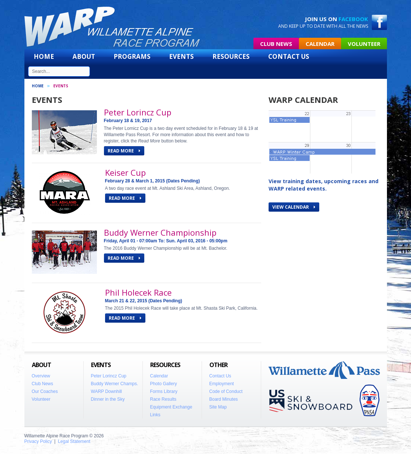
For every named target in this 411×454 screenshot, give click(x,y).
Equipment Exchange (171, 407)
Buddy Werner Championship (160, 232)
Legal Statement (74, 441)
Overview (41, 376)
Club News (276, 43)
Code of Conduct (226, 391)
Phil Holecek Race (138, 292)
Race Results (163, 399)
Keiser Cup (125, 172)
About (84, 56)
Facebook (353, 19)
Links (155, 414)
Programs (132, 56)
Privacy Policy (38, 441)
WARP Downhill (106, 391)
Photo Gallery (163, 383)
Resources (231, 56)
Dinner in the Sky (108, 399)
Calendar (320, 43)
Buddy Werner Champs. (114, 383)
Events (181, 56)
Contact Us (288, 56)
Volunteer (364, 43)
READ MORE (124, 151)
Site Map (218, 407)
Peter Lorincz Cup (137, 112)
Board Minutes (223, 399)
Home (44, 56)
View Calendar (293, 207)
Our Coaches (45, 391)
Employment (221, 383)
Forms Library (164, 391)
